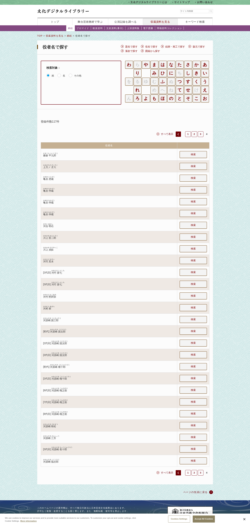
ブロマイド (82, 28)
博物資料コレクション (169, 28)
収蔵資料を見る (160, 21)
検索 (193, 154)
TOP (40, 35)
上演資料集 (133, 28)
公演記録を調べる (125, 21)
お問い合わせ (205, 2)
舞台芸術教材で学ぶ (90, 21)
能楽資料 (98, 28)
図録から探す (152, 51)
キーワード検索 (195, 21)
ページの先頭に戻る (195, 492)
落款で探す (131, 51)
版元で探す (199, 46)
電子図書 (148, 28)
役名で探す (151, 46)
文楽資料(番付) (115, 28)
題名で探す (131, 46)
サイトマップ (182, 2)
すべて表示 (167, 134)
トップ (55, 21)
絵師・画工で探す (175, 46)
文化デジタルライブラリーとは (149, 2)
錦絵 (70, 28)
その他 (77, 75)
